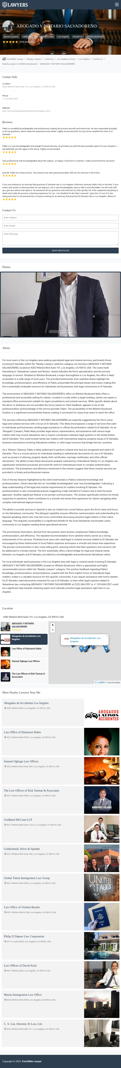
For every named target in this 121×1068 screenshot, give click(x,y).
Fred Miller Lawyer (15, 59)
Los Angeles (63, 36)
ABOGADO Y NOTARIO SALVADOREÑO (57, 64)
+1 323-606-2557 (10, 99)
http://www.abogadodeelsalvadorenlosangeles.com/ (26, 111)
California (26, 36)
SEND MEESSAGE (60, 250)
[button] (85, 649)
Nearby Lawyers (11, 36)
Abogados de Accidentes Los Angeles (85, 640)
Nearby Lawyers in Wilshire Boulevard (19, 64)
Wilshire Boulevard (94, 36)
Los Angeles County (44, 36)
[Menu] (117, 5)
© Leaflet (99, 682)
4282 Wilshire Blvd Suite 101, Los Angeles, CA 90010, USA (28, 86)
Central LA (77, 36)
